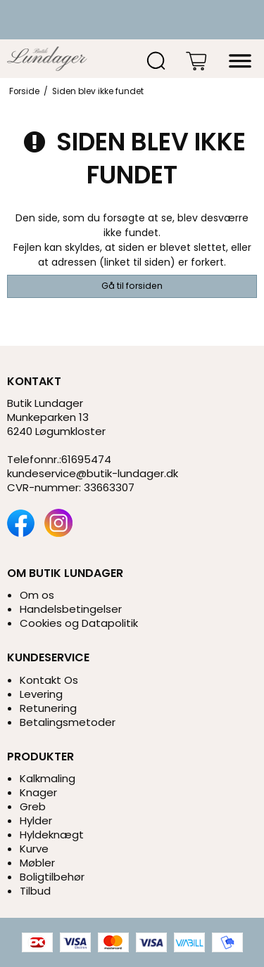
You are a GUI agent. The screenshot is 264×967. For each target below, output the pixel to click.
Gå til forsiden (132, 286)
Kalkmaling (47, 778)
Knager (38, 792)
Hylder (36, 820)
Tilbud (35, 890)
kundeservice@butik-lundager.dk (92, 473)
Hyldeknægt (52, 834)
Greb (33, 806)
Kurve (34, 848)
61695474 (86, 459)
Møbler (37, 862)
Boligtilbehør (52, 876)
